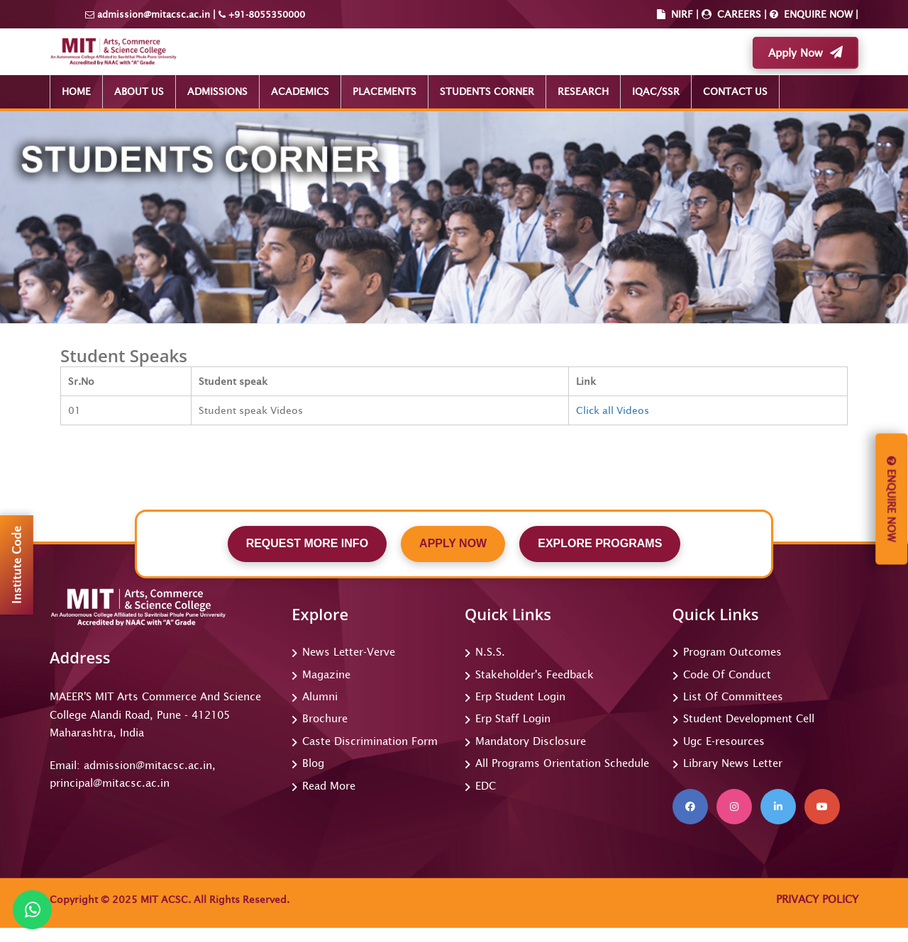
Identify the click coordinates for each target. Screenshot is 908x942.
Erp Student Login (520, 696)
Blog (313, 763)
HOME (76, 91)
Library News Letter (732, 763)
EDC (485, 786)
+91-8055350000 (265, 14)
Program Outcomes (732, 652)
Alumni (320, 696)
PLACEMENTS (384, 91)
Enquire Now (891, 499)
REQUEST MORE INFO (307, 543)
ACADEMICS (300, 91)
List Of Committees (733, 696)
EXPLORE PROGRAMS (600, 543)
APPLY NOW (453, 543)
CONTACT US (735, 91)
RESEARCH (583, 91)
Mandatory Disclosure (530, 741)
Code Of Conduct (727, 674)
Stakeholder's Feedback (534, 674)
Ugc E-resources (724, 741)
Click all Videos (612, 410)
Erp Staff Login (512, 718)
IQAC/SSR (656, 91)
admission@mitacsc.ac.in (153, 14)
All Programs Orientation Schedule (562, 763)
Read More (328, 786)
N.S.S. (490, 652)
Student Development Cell (748, 718)
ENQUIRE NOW (817, 14)
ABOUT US (139, 91)
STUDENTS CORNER (487, 91)
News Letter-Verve (348, 652)
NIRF (682, 14)
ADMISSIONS (217, 91)
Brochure (325, 718)
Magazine (326, 674)
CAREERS (737, 14)
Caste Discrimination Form (370, 741)
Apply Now (805, 52)
